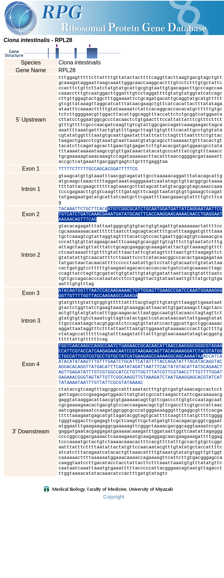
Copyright (113, 573)
